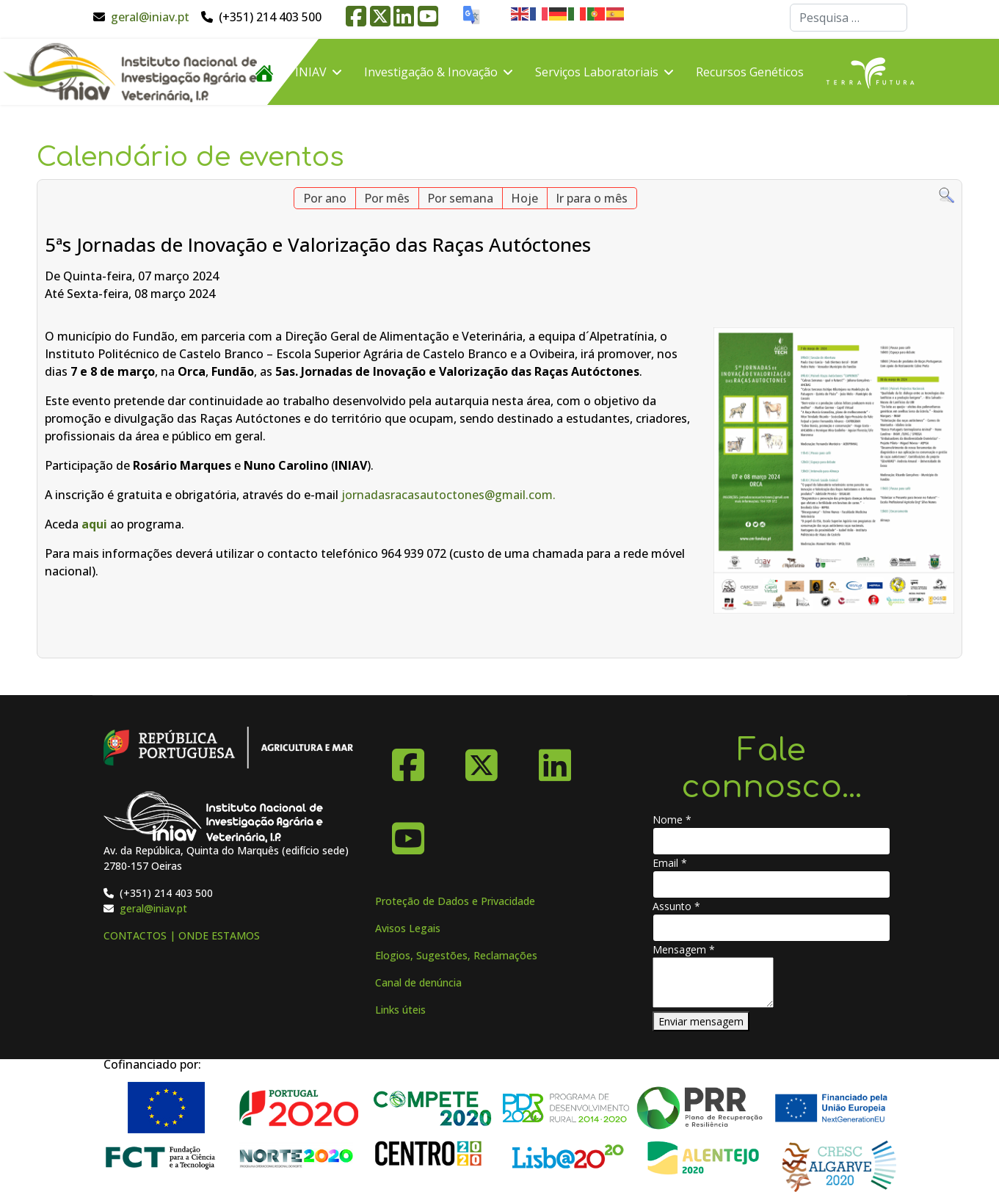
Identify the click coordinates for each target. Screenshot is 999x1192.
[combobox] (848, 18)
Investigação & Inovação (431, 72)
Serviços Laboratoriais (596, 72)
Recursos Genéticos (750, 72)
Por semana (460, 198)
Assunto (676, 906)
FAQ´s (369, 138)
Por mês (387, 198)
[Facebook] (408, 759)
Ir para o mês (592, 198)
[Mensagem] (713, 982)
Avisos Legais (407, 928)
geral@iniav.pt (150, 17)
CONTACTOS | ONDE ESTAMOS (181, 935)
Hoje (524, 198)
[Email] (771, 884)
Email (670, 863)
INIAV (311, 72)
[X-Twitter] (481, 759)
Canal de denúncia (418, 982)
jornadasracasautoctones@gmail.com (447, 495)
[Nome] (771, 841)
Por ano (324, 198)
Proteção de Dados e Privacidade (455, 901)
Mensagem (684, 949)
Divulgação (285, 138)
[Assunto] (771, 928)
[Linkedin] (555, 759)
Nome (672, 819)
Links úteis (400, 1010)
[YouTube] (408, 833)
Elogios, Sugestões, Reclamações (456, 955)
